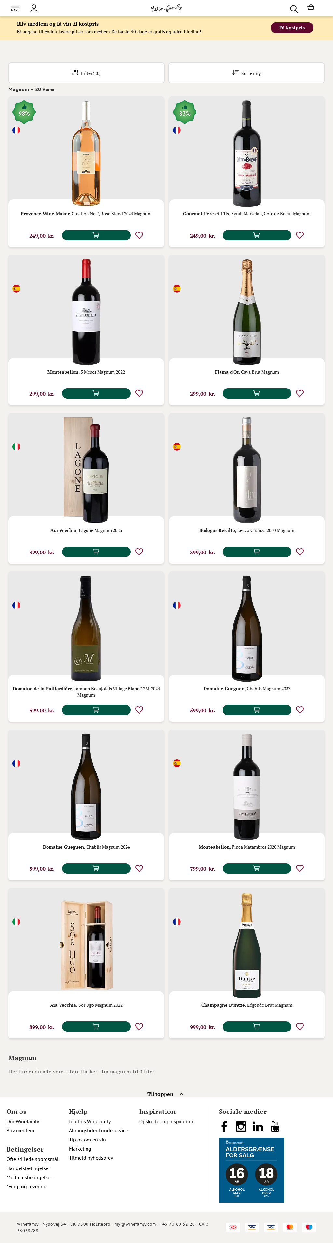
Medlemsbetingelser (29, 1177)
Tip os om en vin (87, 1139)
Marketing (80, 1148)
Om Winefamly (23, 1121)
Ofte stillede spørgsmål (33, 1159)
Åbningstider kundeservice (98, 1130)
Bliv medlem (20, 1130)
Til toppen (160, 1094)
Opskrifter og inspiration (166, 1121)
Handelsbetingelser (28, 1168)
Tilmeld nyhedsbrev (91, 1157)
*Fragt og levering (27, 1186)
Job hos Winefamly (90, 1121)
